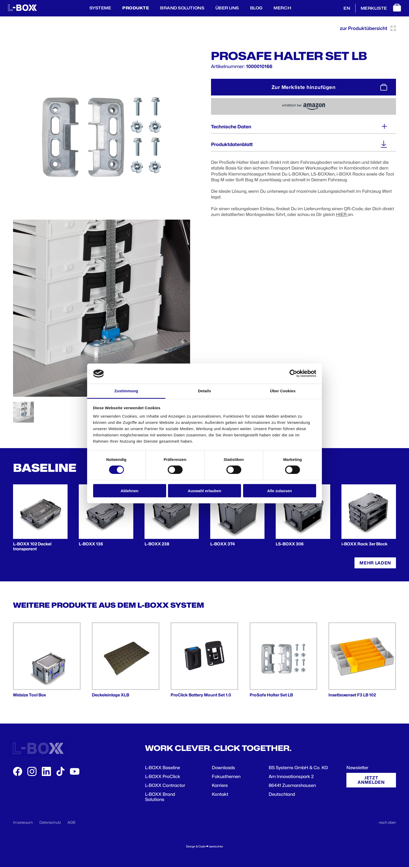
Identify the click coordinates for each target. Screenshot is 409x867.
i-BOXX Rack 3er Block (364, 543)
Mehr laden (375, 562)
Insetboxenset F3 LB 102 (352, 695)
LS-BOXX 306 (290, 543)
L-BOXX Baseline (162, 767)
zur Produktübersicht (368, 28)
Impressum (23, 822)
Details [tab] (204, 391)
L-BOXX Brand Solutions (160, 797)
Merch (282, 7)
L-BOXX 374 (222, 543)
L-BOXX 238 (157, 543)
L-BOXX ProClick (162, 776)
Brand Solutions (182, 7)
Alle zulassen (279, 490)
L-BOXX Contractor (165, 785)
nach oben (387, 822)
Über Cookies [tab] (283, 391)
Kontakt (220, 794)
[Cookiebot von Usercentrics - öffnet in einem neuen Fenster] (293, 373)
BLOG (256, 7)
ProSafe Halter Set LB (271, 695)
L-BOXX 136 (91, 543)
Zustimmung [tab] (126, 391)
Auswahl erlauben (204, 490)
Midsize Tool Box (29, 695)
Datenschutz (50, 822)
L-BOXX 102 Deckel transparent (32, 546)
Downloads (223, 767)
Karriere (220, 785)
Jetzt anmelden (371, 780)
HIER (342, 214)
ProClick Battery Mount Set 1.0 (201, 695)
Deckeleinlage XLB (110, 695)
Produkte (135, 7)
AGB (72, 822)
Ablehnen (129, 490)
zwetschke (216, 846)
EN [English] (347, 8)
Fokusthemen (226, 776)
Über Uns (227, 7)
